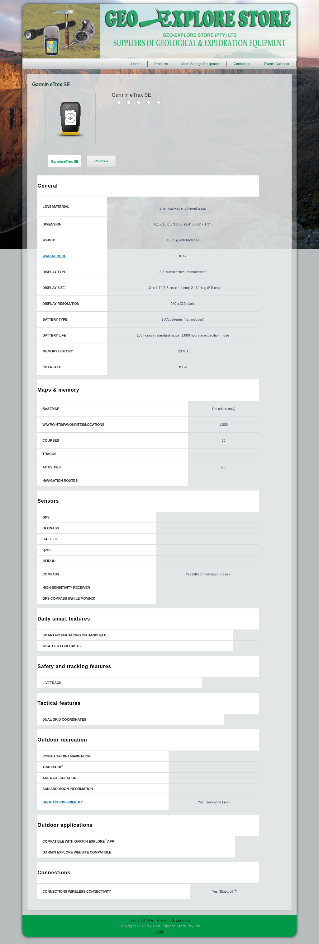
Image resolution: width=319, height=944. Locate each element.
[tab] (62, 161)
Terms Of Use (141, 920)
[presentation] (64, 161)
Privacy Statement (173, 920)
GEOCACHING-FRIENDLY (62, 802)
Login (159, 931)
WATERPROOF (54, 256)
